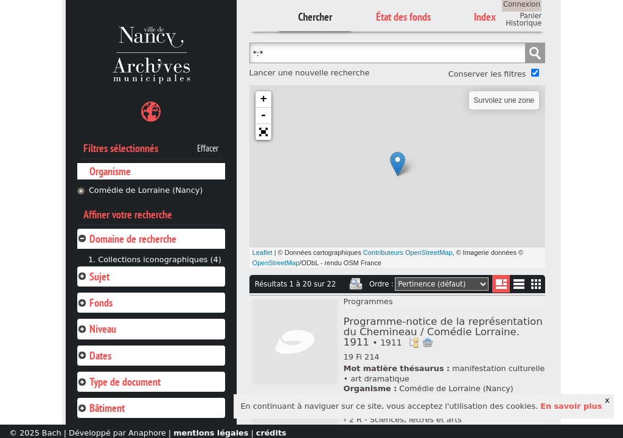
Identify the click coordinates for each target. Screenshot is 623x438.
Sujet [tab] (93, 276)
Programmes (368, 301)
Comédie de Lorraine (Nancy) (146, 190)
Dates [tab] (94, 356)
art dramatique (379, 378)
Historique (523, 23)
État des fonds (403, 17)
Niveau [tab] (96, 329)
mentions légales (210, 432)
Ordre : (381, 284)
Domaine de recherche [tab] (126, 239)
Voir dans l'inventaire (413, 342)
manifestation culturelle (498, 368)
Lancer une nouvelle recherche (309, 72)
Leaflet (262, 252)
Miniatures (536, 284)
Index (485, 17)
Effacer (207, 148)
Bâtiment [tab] (101, 408)
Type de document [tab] (119, 382)
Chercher (315, 17)
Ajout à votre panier (427, 342)
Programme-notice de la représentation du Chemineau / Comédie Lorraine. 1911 (443, 332)
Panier (530, 16)
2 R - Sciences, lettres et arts (405, 419)
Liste (501, 284)
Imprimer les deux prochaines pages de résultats (356, 284)
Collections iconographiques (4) (159, 259)
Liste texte (518, 286)
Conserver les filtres (487, 73)
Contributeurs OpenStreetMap (408, 252)
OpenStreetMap (276, 262)
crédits (271, 432)
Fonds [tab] (95, 303)
